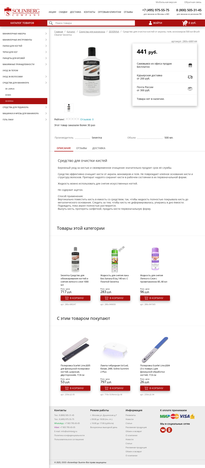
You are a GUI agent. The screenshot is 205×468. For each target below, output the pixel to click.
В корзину (77, 298)
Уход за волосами (13, 76)
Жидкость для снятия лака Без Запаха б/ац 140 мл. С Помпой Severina (114, 278)
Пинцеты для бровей (14, 58)
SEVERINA (9, 101)
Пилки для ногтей (12, 46)
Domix (8, 95)
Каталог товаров (22, 23)
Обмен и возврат (134, 431)
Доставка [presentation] (98, 148)
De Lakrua (9, 88)
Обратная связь (192, 2)
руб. (189, 23)
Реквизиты (131, 415)
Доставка (75, 12)
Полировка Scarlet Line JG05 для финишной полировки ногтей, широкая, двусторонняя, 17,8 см (75, 370)
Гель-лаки (8, 119)
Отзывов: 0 (87, 119)
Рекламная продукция (136, 427)
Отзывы (128, 12)
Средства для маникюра (16, 82)
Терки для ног (10, 52)
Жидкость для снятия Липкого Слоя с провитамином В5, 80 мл (153, 278)
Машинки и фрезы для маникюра (21, 113)
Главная (58, 31)
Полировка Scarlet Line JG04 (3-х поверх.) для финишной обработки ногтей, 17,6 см (155, 370)
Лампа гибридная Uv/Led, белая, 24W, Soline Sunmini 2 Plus (114, 368)
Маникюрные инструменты (17, 39)
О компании (131, 435)
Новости (130, 419)
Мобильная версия (166, 2)
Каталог (71, 31)
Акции (52, 12)
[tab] (63, 148)
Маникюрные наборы (14, 33)
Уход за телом (10, 70)
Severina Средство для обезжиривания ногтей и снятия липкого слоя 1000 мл (74, 280)
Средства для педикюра (15, 107)
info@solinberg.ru (69, 431)
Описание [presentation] (64, 148)
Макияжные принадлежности (18, 64)
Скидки (63, 12)
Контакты (89, 12)
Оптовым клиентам (109, 12)
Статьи (129, 423)
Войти (157, 23)
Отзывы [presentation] (81, 148)
